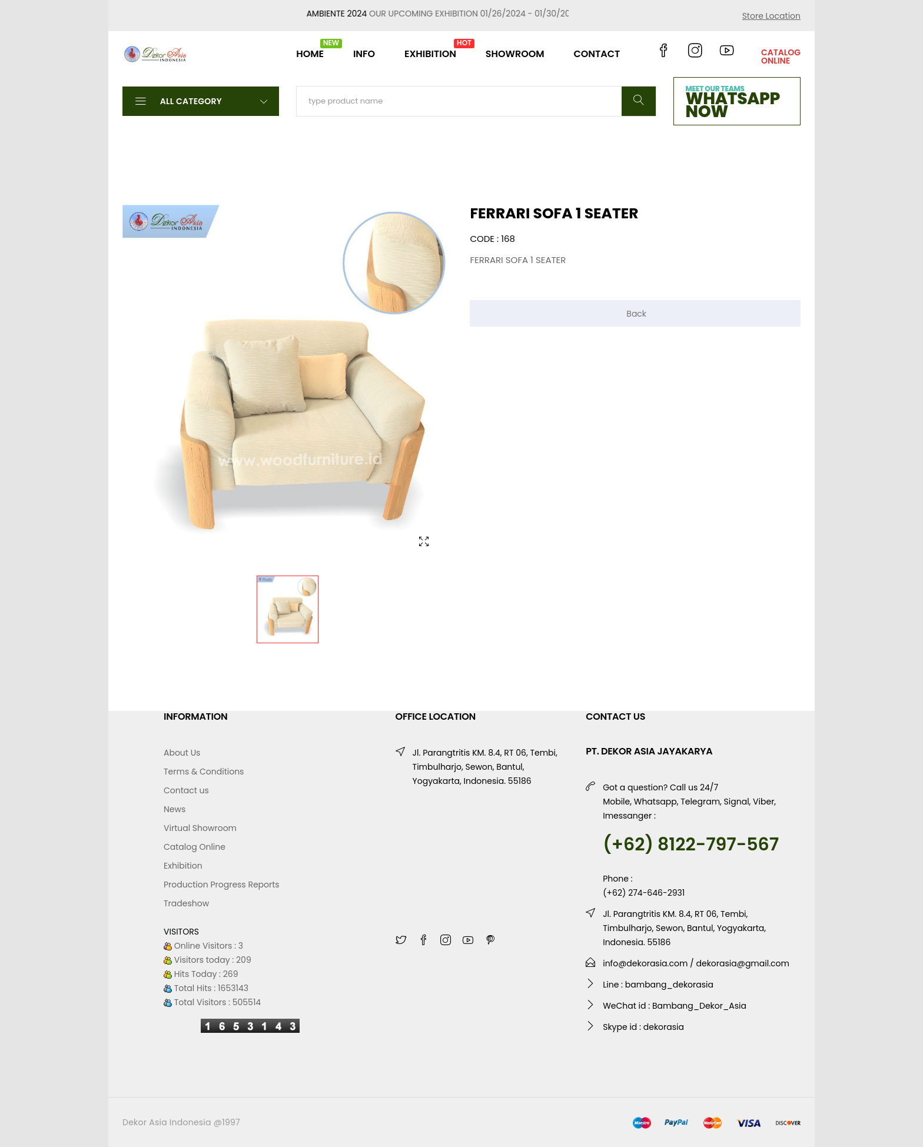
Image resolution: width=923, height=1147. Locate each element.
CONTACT (596, 54)
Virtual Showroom (200, 828)
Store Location (771, 16)
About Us (182, 753)
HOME (310, 49)
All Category (200, 100)
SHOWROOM (515, 54)
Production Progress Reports (222, 884)
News (174, 809)
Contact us (186, 790)
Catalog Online (194, 847)
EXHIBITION (430, 49)
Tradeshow (186, 903)
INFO (364, 54)
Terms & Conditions (204, 771)
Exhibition (183, 866)
